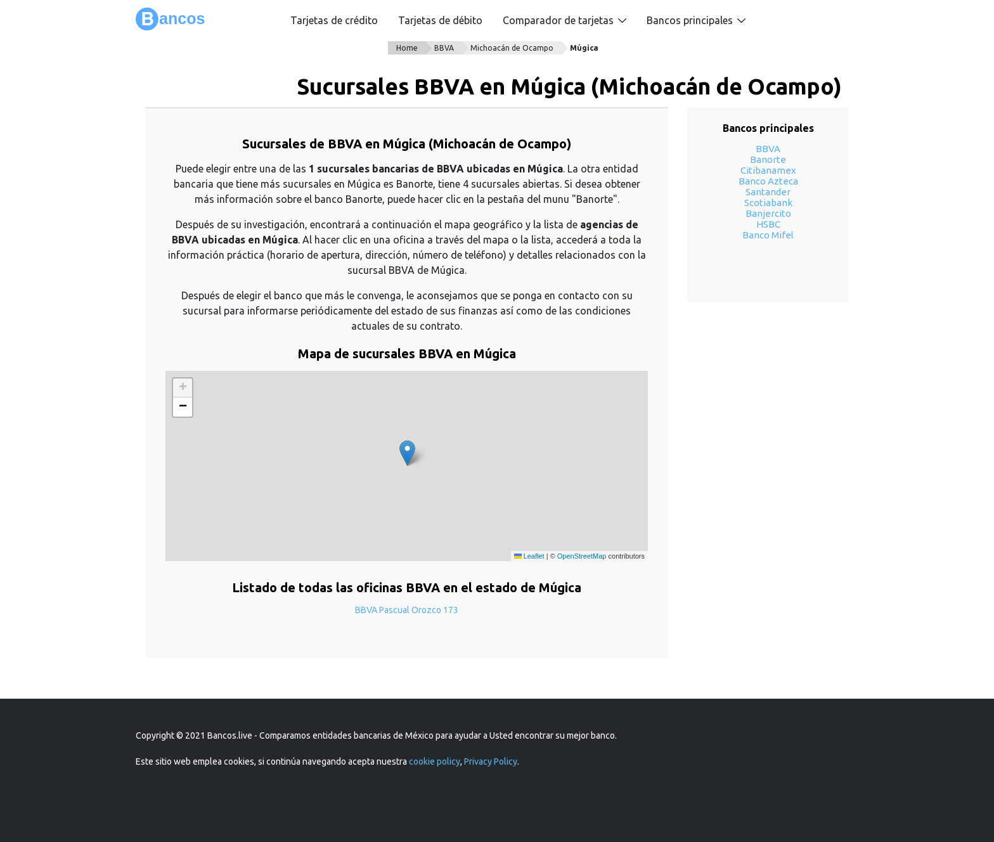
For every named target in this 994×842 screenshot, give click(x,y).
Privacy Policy (490, 761)
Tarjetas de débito (440, 20)
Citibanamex (768, 170)
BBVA (444, 48)
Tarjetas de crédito (334, 20)
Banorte (768, 159)
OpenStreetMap (582, 556)
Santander (768, 191)
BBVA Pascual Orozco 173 (406, 610)
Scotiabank (768, 202)
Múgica (584, 48)
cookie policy (434, 761)
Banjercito (768, 213)
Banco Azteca (768, 181)
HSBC (768, 224)
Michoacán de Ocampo (511, 48)
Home (407, 48)
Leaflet (529, 556)
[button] (407, 453)
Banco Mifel (768, 235)
